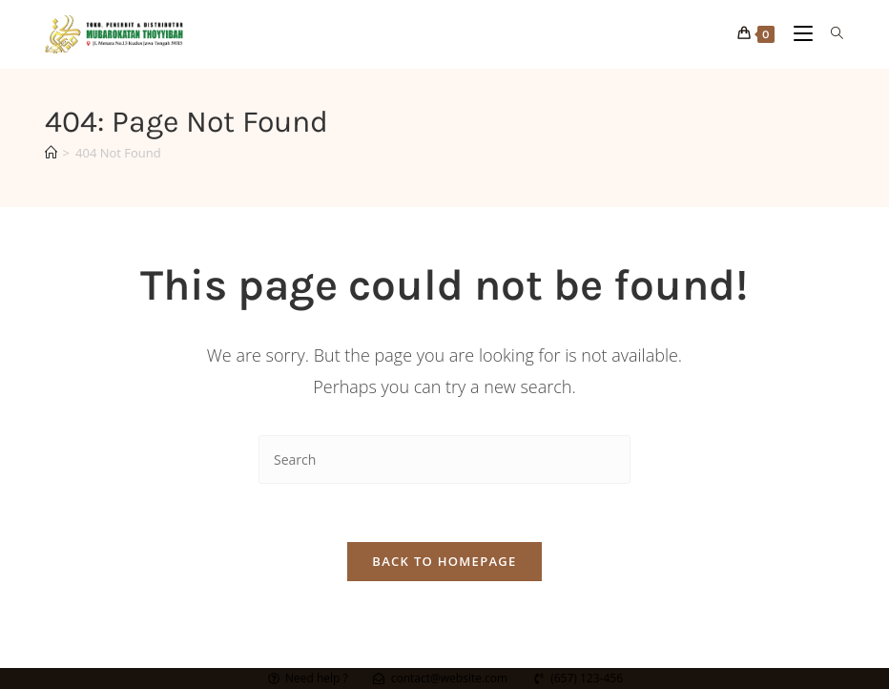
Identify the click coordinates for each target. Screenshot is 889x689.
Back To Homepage (444, 561)
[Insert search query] (444, 459)
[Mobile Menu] (798, 34)
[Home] (51, 152)
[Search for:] (830, 34)
